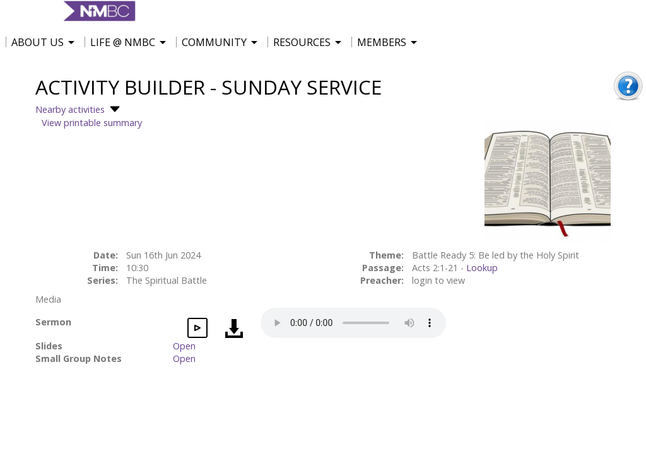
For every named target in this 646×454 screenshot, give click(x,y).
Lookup (482, 268)
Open (184, 346)
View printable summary (92, 123)
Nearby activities (78, 109)
